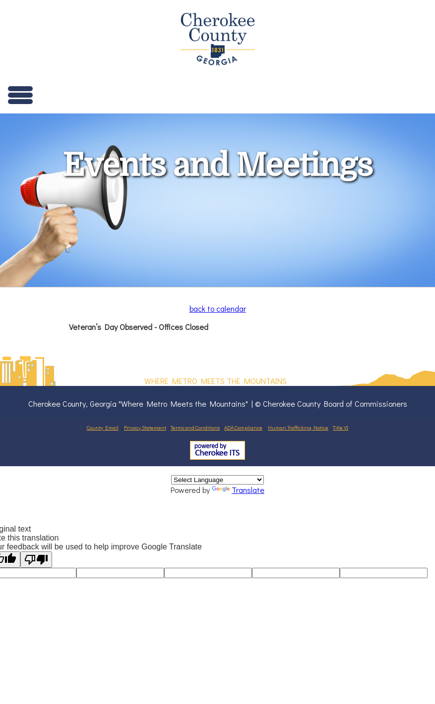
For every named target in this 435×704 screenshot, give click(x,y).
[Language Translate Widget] (217, 480)
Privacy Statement (145, 427)
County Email (103, 427)
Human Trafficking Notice (298, 427)
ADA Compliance (243, 427)
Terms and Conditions (195, 427)
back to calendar (217, 308)
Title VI (340, 427)
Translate (238, 490)
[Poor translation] (36, 559)
